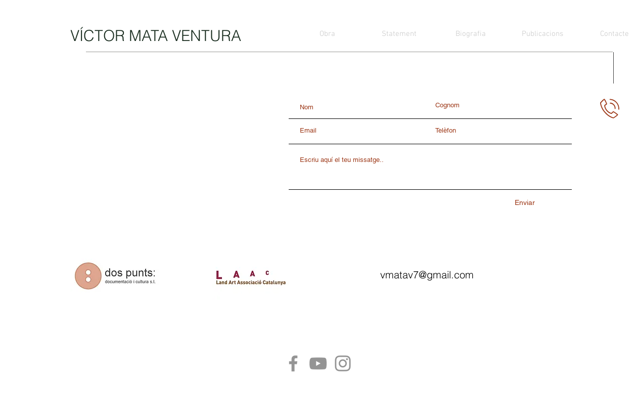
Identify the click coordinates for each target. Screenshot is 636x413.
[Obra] (327, 34)
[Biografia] (471, 34)
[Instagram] (342, 363)
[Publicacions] (542, 34)
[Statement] (399, 34)
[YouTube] (318, 363)
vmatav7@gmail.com (427, 274)
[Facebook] (293, 363)
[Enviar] (525, 203)
